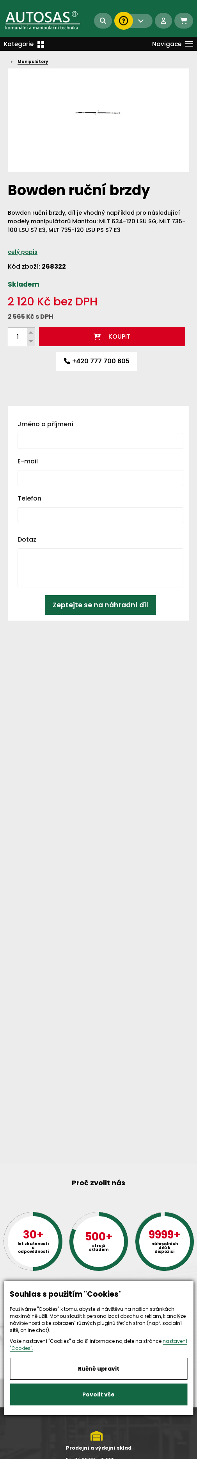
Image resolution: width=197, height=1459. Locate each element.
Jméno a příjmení (45, 424)
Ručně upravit (98, 1369)
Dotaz (27, 539)
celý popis (22, 252)
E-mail (28, 461)
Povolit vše (98, 1394)
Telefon (29, 498)
